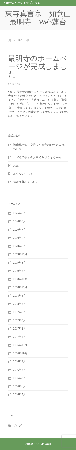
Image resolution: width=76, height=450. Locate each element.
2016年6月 (19, 386)
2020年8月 (19, 221)
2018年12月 (20, 279)
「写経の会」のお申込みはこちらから (37, 157)
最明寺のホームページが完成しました (37, 66)
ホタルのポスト (23, 173)
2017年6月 (19, 312)
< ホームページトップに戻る (22, 2)
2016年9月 (19, 361)
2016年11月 (20, 345)
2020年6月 (19, 237)
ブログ (17, 425)
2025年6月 (19, 213)
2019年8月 (19, 262)
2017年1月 (19, 336)
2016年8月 (19, 369)
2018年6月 (19, 295)
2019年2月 (19, 270)
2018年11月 (20, 287)
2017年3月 (19, 320)
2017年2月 (19, 328)
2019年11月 (20, 254)
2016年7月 (19, 378)
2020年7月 (19, 229)
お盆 (16, 165)
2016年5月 (19, 394)
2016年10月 (20, 353)
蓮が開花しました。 (26, 181)
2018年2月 (19, 303)
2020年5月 (19, 246)
